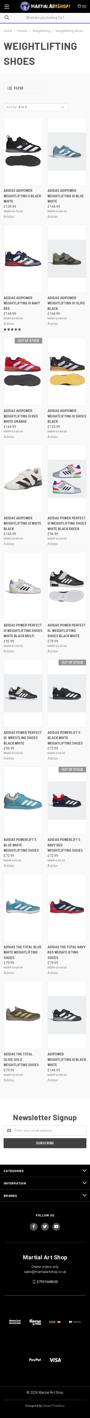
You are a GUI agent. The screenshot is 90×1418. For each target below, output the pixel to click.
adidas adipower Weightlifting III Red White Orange (21, 416)
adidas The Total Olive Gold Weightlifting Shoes (21, 1059)
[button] (24, 88)
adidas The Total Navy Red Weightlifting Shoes (66, 952)
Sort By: (11, 107)
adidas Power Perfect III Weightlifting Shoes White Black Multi (23, 630)
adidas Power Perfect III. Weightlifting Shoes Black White (67, 630)
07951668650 (47, 1282)
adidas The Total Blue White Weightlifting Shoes (23, 952)
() (82, 6)
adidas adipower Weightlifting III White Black (22, 523)
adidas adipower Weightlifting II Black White (22, 195)
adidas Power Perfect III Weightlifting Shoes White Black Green (67, 523)
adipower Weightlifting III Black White (67, 1059)
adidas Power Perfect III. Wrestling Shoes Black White (23, 737)
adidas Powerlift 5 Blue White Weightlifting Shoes (21, 845)
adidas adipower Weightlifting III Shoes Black (67, 416)
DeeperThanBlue (53, 1406)
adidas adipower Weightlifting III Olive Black (66, 303)
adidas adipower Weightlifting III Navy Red (22, 303)
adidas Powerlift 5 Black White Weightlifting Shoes (65, 737)
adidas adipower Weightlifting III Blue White (66, 195)
